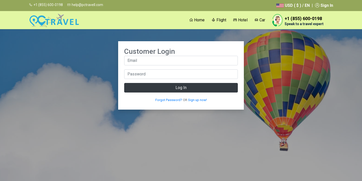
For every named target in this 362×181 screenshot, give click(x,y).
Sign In (324, 5)
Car (259, 20)
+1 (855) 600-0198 (46, 5)
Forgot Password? (168, 100)
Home (197, 20)
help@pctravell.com (85, 5)
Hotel (240, 20)
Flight (218, 20)
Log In (181, 87)
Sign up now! (197, 100)
